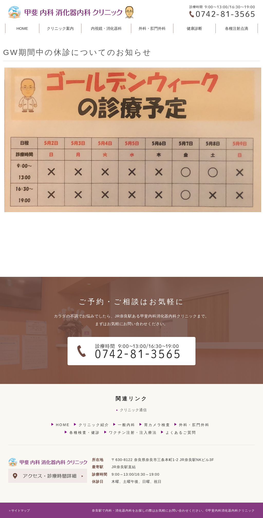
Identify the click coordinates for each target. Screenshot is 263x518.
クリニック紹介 (91, 424)
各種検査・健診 (82, 432)
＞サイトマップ (19, 510)
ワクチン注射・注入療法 (130, 432)
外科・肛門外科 (192, 424)
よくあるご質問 (178, 432)
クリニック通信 (131, 410)
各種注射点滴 (236, 28)
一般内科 (124, 424)
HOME (22, 28)
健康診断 (194, 28)
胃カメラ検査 (154, 424)
